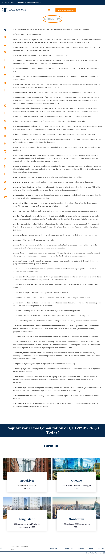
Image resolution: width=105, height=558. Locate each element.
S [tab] (5, 166)
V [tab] (5, 189)
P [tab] (5, 144)
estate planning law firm (18, 11)
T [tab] (5, 174)
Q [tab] (5, 151)
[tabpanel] (57, 219)
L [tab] (4, 113)
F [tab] (4, 67)
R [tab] (5, 159)
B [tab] (5, 37)
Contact (101, 548)
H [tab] (5, 83)
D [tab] (5, 52)
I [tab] (4, 90)
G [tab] (5, 75)
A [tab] (5, 29)
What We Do (68, 548)
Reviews (81, 548)
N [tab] (5, 128)
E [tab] (4, 60)
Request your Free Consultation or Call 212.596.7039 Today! (52, 430)
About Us (54, 548)
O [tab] (5, 136)
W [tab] (5, 197)
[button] (48, 10)
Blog (91, 548)
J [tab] (5, 98)
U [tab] (5, 182)
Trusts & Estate (18, 9)
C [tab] (5, 45)
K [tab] (5, 105)
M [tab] (5, 121)
